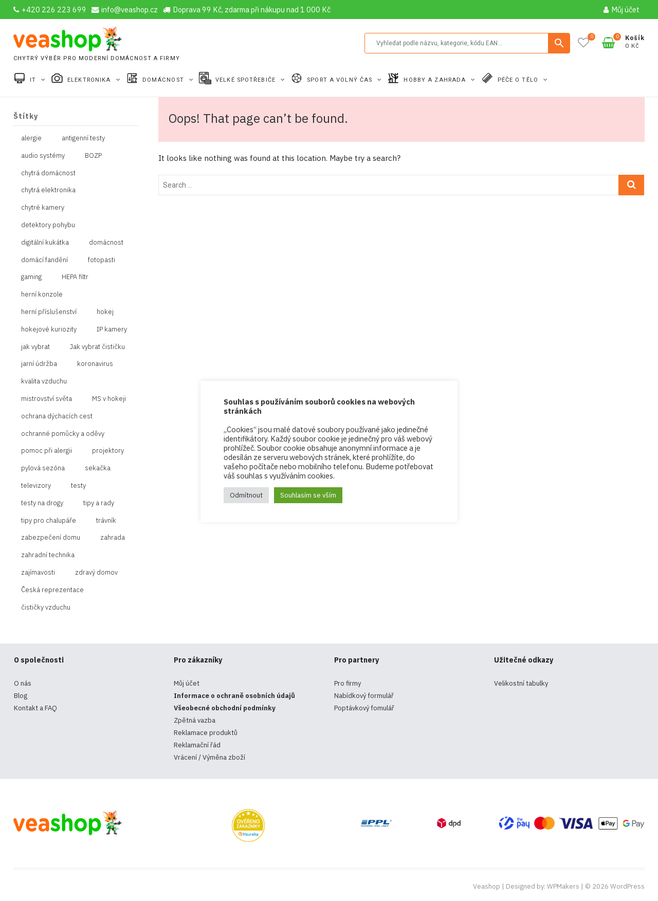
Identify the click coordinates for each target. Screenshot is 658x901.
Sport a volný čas (340, 80)
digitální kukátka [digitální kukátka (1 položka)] (45, 242)
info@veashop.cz (125, 9)
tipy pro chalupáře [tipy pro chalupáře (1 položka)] (48, 520)
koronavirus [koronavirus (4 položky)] (95, 363)
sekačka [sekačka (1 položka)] (98, 468)
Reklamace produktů (205, 732)
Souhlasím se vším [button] (308, 495)
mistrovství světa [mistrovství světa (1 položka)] (46, 398)
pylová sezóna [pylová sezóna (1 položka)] (43, 468)
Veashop (486, 886)
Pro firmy (347, 683)
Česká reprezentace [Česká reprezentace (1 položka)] (52, 589)
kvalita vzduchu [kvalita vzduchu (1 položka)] (44, 381)
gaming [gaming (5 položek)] (31, 276)
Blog (20, 695)
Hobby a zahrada (436, 80)
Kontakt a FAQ (35, 708)
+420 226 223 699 (49, 9)
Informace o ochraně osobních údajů (234, 695)
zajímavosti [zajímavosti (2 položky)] (38, 572)
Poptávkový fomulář (364, 708)
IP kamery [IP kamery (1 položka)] (112, 329)
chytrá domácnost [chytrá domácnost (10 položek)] (48, 173)
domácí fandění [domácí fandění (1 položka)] (44, 259)
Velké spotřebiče (246, 80)
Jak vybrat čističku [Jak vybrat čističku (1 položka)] (97, 346)
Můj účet (621, 9)
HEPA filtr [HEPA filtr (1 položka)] (75, 276)
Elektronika (90, 80)
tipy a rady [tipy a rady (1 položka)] (98, 503)
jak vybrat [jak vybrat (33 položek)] (35, 346)
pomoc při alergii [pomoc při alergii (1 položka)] (46, 450)
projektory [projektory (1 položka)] (108, 450)
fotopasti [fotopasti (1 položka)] (101, 259)
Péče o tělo (519, 80)
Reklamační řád (197, 745)
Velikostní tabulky (521, 683)
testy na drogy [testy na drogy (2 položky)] (42, 503)
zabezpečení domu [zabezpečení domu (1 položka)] (50, 537)
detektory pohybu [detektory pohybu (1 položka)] (48, 224)
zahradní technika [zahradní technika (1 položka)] (48, 554)
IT (34, 80)
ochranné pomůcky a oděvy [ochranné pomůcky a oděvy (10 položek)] (62, 433)
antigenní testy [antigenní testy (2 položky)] (83, 138)
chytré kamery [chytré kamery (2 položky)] (42, 207)
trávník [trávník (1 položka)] (106, 520)
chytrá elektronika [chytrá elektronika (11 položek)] (48, 190)
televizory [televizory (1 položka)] (36, 485)
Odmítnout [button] (246, 495)
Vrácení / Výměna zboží (209, 757)
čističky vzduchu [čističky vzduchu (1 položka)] (45, 607)
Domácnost (164, 80)
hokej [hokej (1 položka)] (105, 311)
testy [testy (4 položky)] (78, 485)
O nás (22, 683)
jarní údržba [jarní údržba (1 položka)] (39, 363)
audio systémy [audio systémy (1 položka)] (43, 155)
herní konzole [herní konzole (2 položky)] (42, 294)
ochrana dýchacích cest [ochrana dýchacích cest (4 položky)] (57, 416)
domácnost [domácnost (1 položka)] (106, 242)
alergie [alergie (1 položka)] (31, 138)
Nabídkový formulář (364, 695)
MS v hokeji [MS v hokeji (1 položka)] (109, 398)
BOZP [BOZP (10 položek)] (93, 155)
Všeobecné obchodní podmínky (225, 708)
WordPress (627, 886)
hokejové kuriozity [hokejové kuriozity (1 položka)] (49, 329)
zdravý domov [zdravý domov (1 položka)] (96, 572)
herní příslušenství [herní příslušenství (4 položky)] (49, 311)
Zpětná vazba (194, 720)
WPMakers (563, 886)
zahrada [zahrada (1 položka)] (112, 537)
